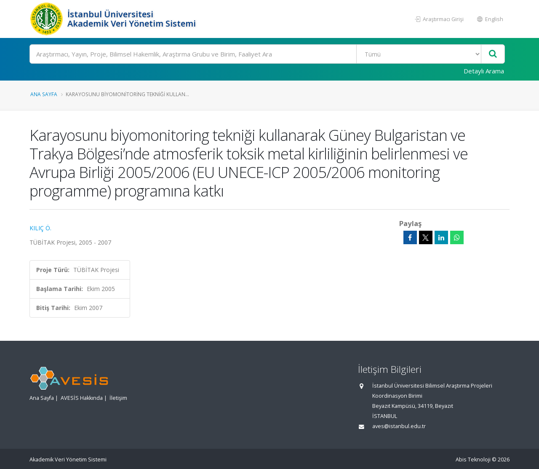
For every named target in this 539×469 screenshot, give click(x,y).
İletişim (118, 398)
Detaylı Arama (484, 71)
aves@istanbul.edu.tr (399, 426)
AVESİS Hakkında (82, 398)
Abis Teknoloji (473, 459)
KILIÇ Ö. (40, 228)
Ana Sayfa (43, 94)
